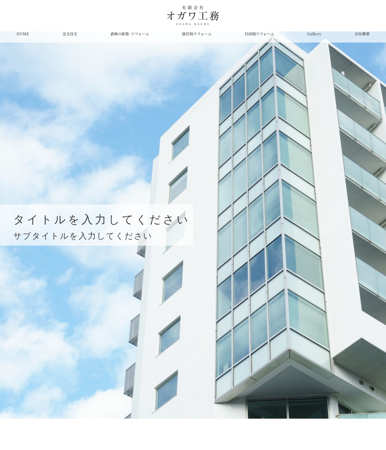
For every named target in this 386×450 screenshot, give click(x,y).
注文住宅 (69, 33)
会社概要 (362, 33)
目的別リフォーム (259, 33)
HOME (22, 33)
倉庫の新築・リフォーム (129, 33)
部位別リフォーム (196, 33)
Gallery (314, 33)
